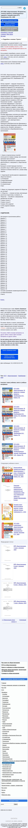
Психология (6, 731)
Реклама (5, 733)
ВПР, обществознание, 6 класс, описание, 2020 (20, 566)
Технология (6, 741)
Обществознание (7, 723)
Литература (6, 710)
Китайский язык (7, 776)
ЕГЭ (3, 690)
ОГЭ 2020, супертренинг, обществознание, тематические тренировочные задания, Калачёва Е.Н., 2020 (19, 529)
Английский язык (7, 764)
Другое (3, 790)
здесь (5, 57)
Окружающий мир (7, 759)
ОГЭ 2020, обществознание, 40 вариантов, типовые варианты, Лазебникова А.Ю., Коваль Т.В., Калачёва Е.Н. (20, 412)
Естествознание (7, 725)
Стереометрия (7, 739)
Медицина (5, 715)
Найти (3, 792)
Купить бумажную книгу (9, 350)
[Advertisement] (9, 70)
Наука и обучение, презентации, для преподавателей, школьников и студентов (13, 780)
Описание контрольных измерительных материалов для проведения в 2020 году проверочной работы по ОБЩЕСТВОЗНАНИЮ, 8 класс (20, 493)
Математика (6, 714)
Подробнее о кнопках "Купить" (12, 39)
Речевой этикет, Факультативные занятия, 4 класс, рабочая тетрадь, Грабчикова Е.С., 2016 (20, 508)
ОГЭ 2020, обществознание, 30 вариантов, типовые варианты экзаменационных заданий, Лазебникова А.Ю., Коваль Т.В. (20, 450)
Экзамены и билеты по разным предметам (14, 761)
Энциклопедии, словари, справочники (12, 785)
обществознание (12, 375)
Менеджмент (6, 717)
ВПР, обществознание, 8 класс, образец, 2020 (20, 583)
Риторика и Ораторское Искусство (12, 735)
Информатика (6, 704)
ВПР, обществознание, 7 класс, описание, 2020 (20, 547)
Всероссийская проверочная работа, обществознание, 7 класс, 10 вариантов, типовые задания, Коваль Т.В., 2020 (19, 472)
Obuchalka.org (6, 823)
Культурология (7, 708)
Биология (5, 698)
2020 (2, 377)
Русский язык (6, 737)
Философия (6, 749)
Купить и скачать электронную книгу (9, 356)
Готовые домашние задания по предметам (13, 685)
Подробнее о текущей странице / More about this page (7, 34)
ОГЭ (5, 375)
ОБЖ (4, 721)
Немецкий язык (7, 768)
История (5, 706)
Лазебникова (21, 375)
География (6, 700)
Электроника (6, 757)
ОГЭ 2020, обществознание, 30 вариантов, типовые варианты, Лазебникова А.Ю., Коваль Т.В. (19, 393)
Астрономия (6, 696)
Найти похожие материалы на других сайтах (9, 29)
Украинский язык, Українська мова (12, 772)
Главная (4, 683)
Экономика (6, 755)
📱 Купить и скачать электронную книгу (9, 24)
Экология (5, 753)
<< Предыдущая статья (8, 620)
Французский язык (8, 770)
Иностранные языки (8, 774)
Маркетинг (5, 712)
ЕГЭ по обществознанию (9, 665)
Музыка (5, 719)
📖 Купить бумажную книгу (9, 20)
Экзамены (4, 692)
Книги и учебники (6, 783)
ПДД (4, 727)
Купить (2, 299)
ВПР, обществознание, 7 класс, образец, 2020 (20, 602)
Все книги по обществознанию (11, 662)
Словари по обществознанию (10, 673)
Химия (4, 751)
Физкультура (6, 747)
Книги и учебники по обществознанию (13, 667)
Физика (5, 745)
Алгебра (5, 694)
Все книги (4, 787)
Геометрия (5, 702)
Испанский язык (7, 766)
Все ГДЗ (4, 687)
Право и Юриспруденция (9, 729)
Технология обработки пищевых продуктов (14, 743)
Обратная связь (6, 794)
